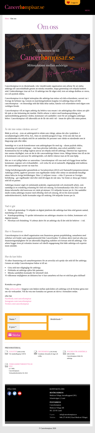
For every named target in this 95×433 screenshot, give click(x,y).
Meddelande (56, 319)
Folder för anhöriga (77, 352)
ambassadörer (16, 289)
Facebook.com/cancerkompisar (18, 298)
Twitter (15, 393)
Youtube (20, 393)
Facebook (9, 393)
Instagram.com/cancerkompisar (18, 301)
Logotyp (13, 352)
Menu (87, 10)
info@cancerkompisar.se (68, 414)
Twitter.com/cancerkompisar (17, 304)
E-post (12, 327)
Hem (7, 19)
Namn (12, 319)
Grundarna (43, 352)
